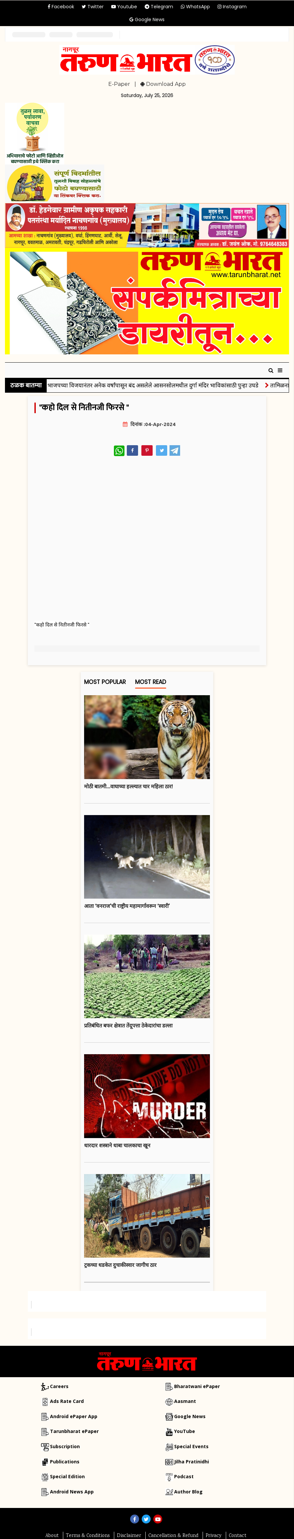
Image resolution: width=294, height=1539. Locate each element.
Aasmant (185, 1401)
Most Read (150, 683)
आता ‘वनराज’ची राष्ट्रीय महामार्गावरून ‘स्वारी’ (127, 906)
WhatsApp (195, 6)
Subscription (65, 1446)
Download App (163, 84)
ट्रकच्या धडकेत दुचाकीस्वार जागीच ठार (120, 1265)
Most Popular (105, 683)
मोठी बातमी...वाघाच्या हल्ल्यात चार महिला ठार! (128, 786)
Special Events (191, 1446)
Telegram (159, 6)
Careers (59, 1386)
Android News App (72, 1491)
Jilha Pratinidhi (191, 1461)
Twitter (93, 6)
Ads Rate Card (67, 1401)
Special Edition (67, 1476)
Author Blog (188, 1491)
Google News (147, 19)
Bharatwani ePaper (197, 1386)
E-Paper (119, 84)
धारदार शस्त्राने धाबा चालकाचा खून (117, 1145)
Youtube (124, 6)
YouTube (184, 1431)
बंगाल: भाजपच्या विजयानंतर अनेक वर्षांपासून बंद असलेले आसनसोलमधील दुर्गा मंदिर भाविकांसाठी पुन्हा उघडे (150, 385)
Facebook (61, 6)
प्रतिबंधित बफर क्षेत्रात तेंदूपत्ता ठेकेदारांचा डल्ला (128, 1025)
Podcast (184, 1476)
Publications (64, 1461)
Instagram (232, 6)
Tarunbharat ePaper (74, 1431)
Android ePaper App (73, 1416)
